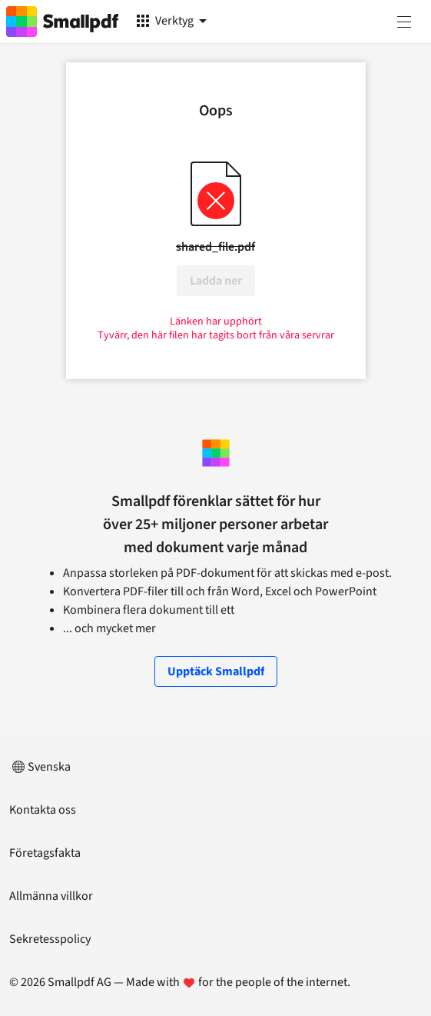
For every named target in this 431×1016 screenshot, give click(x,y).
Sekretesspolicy (50, 939)
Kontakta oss (42, 810)
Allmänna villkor (51, 896)
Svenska (40, 767)
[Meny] (404, 21)
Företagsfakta (45, 852)
